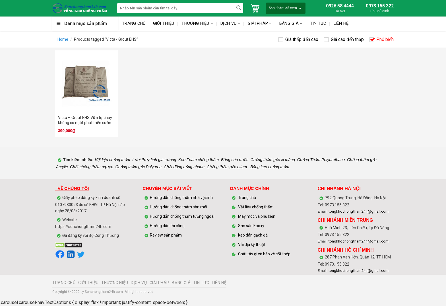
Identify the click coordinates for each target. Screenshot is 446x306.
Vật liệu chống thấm (112, 159)
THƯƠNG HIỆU (197, 23)
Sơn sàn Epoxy (251, 225)
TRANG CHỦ (134, 23)
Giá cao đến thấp (347, 39)
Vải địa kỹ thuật (251, 244)
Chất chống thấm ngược (91, 167)
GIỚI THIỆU (163, 23)
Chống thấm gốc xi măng (273, 159)
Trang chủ (247, 197)
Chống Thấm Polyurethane (321, 159)
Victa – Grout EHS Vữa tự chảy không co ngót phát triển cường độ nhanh (85, 120)
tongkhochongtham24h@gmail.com (358, 211)
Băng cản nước (234, 159)
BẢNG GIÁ (291, 23)
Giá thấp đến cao (301, 39)
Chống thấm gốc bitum (227, 167)
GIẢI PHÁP (260, 23)
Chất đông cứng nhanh (184, 167)
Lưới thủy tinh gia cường (154, 159)
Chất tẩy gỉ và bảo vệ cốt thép (264, 254)
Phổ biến (385, 39)
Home (62, 39)
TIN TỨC (318, 23)
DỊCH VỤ (230, 23)
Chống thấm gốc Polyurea (138, 167)
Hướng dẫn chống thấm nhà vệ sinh (181, 197)
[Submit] (238, 8)
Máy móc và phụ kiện (256, 216)
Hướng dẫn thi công (167, 225)
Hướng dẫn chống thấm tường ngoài (182, 216)
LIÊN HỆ (341, 23)
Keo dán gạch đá (253, 235)
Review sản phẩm (166, 235)
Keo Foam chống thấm (198, 159)
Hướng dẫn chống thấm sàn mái (178, 207)
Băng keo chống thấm (269, 167)
